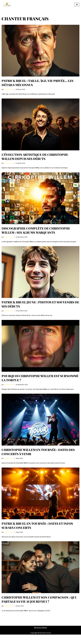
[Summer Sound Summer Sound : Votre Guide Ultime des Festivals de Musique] (7, 4)
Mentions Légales (40, 635)
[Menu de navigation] (76, 4)
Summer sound (9, 89)
